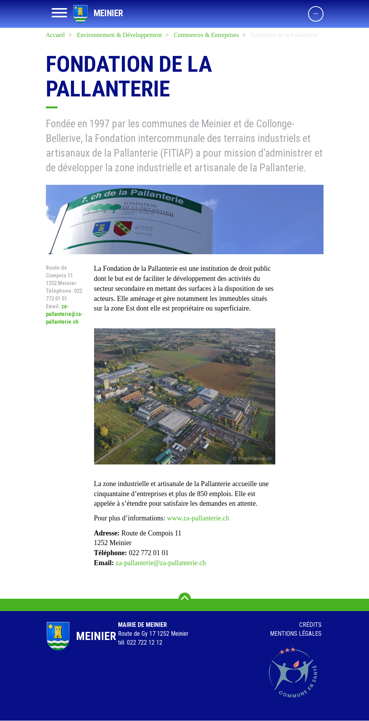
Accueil (55, 35)
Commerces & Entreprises (206, 35)
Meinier (108, 13)
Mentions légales (296, 633)
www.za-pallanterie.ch (198, 518)
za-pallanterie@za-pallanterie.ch (64, 314)
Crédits (310, 624)
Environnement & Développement (119, 35)
